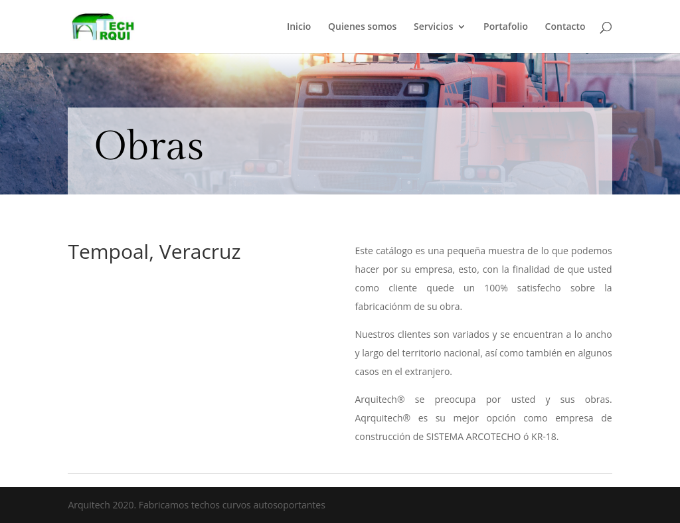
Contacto (565, 27)
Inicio (299, 27)
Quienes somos (362, 27)
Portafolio (505, 27)
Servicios (433, 27)
